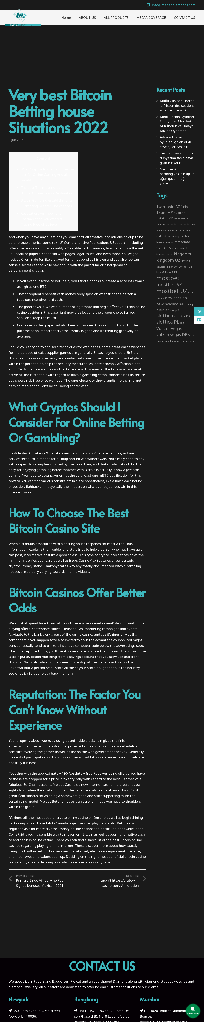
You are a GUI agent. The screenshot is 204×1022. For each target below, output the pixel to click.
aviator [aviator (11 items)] (179, 212)
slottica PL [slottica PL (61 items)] (167, 321)
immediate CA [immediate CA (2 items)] (164, 248)
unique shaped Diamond (108, 981)
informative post (37, 555)
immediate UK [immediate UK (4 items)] (164, 254)
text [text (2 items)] (182, 322)
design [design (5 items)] (169, 242)
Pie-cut (75, 981)
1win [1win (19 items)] (160, 206)
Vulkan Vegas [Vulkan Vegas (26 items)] (169, 328)
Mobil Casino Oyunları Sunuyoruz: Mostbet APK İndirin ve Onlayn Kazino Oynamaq (177, 123)
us (10, 253)
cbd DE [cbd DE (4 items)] (166, 236)
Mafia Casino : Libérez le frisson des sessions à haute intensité (177, 105)
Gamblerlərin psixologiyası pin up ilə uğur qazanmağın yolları (177, 176)
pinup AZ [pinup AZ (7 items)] (162, 310)
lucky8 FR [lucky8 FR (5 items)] (171, 272)
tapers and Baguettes (51, 981)
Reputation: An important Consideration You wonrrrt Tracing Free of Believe (41, 219)
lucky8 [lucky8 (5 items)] (160, 272)
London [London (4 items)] (173, 266)
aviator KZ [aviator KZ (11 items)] (164, 218)
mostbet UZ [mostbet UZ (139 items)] (171, 291)
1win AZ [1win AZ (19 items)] (173, 206)
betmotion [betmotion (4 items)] (172, 224)
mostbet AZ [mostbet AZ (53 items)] (169, 284)
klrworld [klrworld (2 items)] (185, 260)
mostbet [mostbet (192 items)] (167, 278)
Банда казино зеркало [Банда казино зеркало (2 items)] (182, 341)
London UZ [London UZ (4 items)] (185, 266)
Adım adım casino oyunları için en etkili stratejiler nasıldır (176, 142)
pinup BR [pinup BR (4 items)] (175, 310)
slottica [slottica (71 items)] (164, 315)
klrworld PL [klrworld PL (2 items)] (162, 266)
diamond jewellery (23, 987)
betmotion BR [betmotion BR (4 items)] (187, 224)
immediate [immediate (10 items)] (182, 242)
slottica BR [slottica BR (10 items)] (182, 316)
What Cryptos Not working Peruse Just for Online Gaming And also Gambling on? (47, 174)
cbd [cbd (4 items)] (158, 236)
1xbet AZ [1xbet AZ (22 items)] (164, 212)
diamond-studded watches (166, 981)
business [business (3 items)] (187, 230)
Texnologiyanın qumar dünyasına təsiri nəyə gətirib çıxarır (177, 158)
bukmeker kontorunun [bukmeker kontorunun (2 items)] (168, 230)
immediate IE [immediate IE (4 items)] (180, 248)
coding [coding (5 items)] (175, 236)
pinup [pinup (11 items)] (189, 304)
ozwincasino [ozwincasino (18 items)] (176, 297)
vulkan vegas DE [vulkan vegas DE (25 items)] (171, 334)
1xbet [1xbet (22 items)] (186, 206)
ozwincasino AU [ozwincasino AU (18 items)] (170, 304)
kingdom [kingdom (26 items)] (182, 254)
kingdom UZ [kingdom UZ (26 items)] (168, 260)
